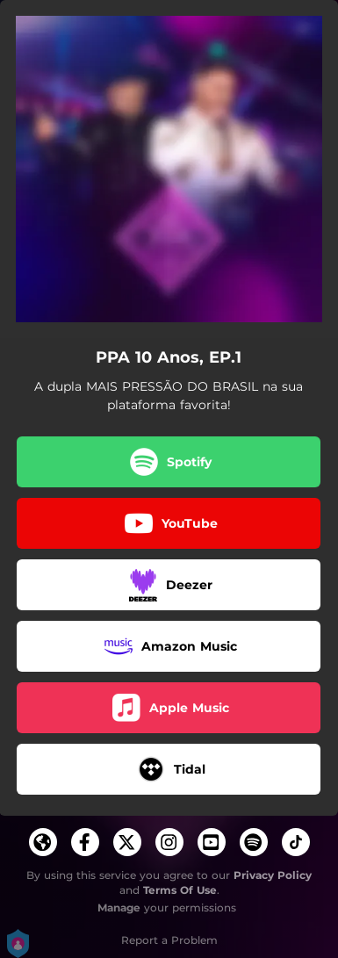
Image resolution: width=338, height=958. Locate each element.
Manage (118, 907)
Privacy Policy (273, 875)
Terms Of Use (180, 890)
